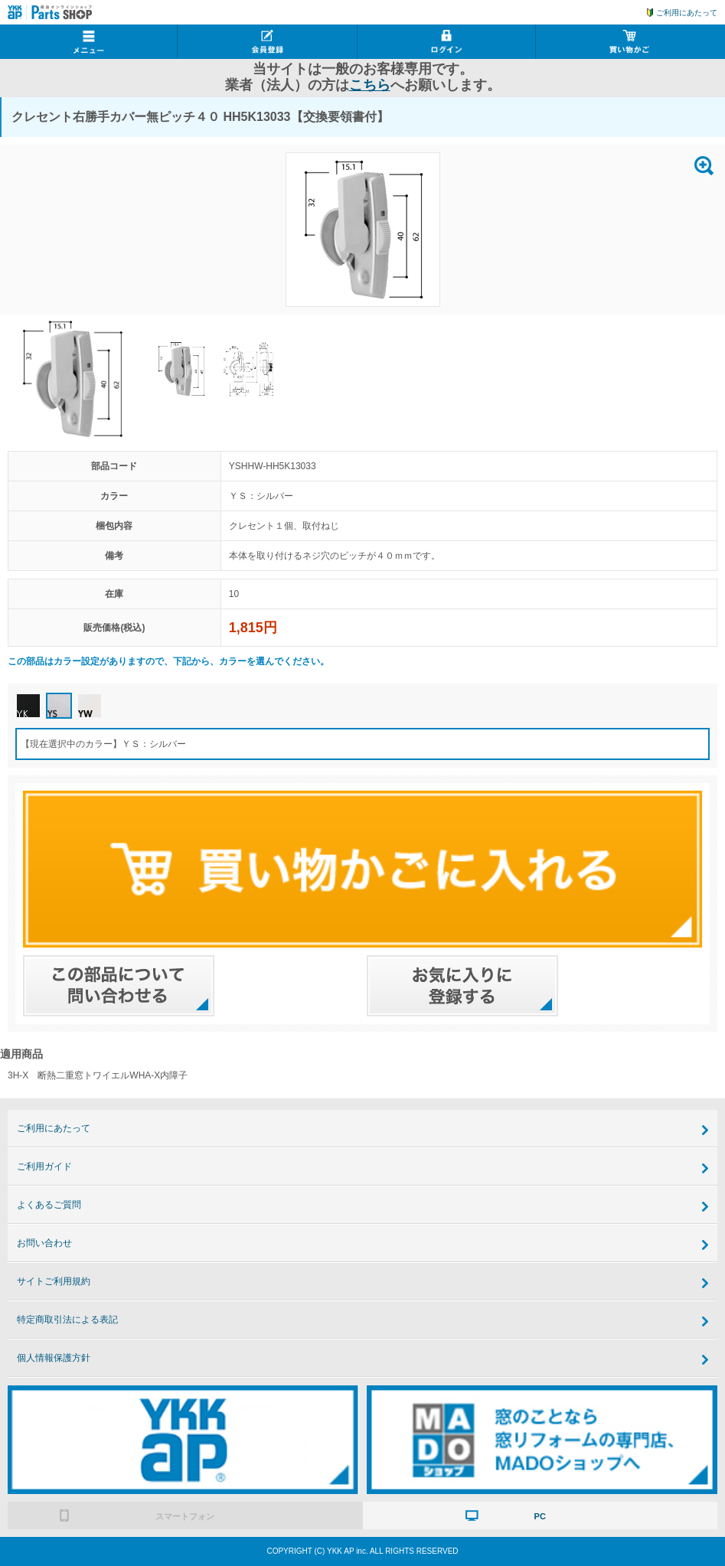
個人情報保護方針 (53, 1357)
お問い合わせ (44, 1243)
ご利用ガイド (44, 1166)
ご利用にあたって (686, 12)
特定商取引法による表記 (67, 1319)
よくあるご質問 (49, 1204)
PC (540, 1516)
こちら (369, 85)
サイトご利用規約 (53, 1281)
